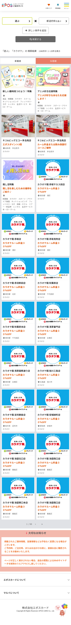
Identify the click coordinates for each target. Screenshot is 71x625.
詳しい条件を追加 (35, 30)
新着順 (18, 60)
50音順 (53, 60)
